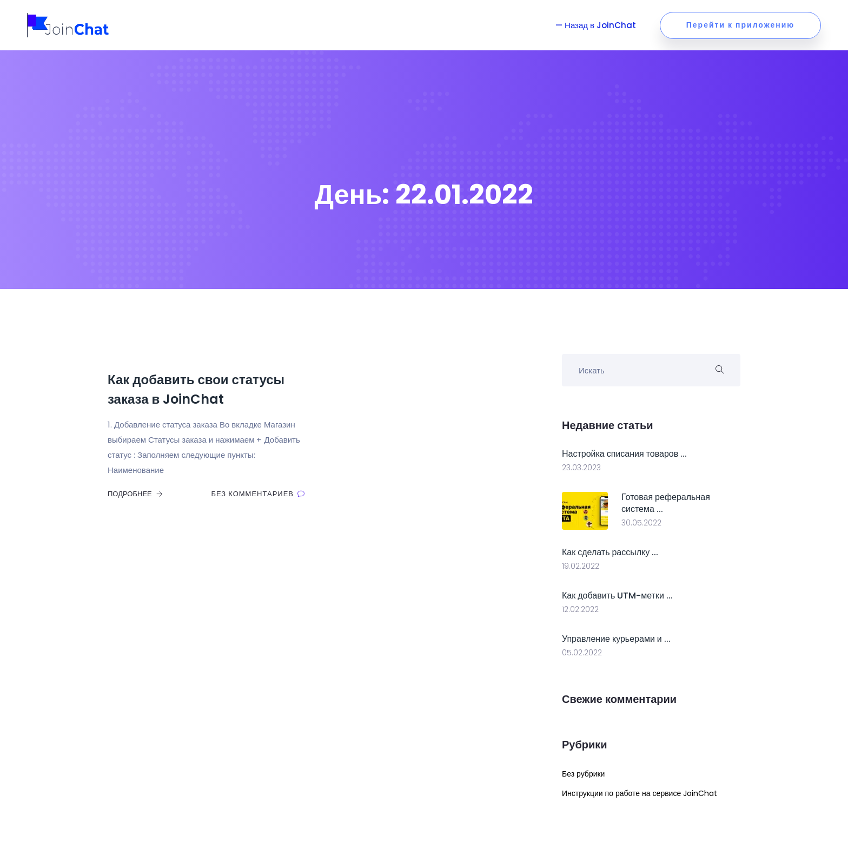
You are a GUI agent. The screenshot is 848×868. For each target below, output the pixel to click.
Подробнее (135, 494)
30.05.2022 (641, 522)
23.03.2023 (581, 467)
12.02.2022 (580, 609)
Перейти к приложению (740, 24)
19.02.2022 (580, 566)
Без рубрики (583, 773)
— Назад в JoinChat (596, 25)
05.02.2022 (582, 652)
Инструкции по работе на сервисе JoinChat (639, 793)
